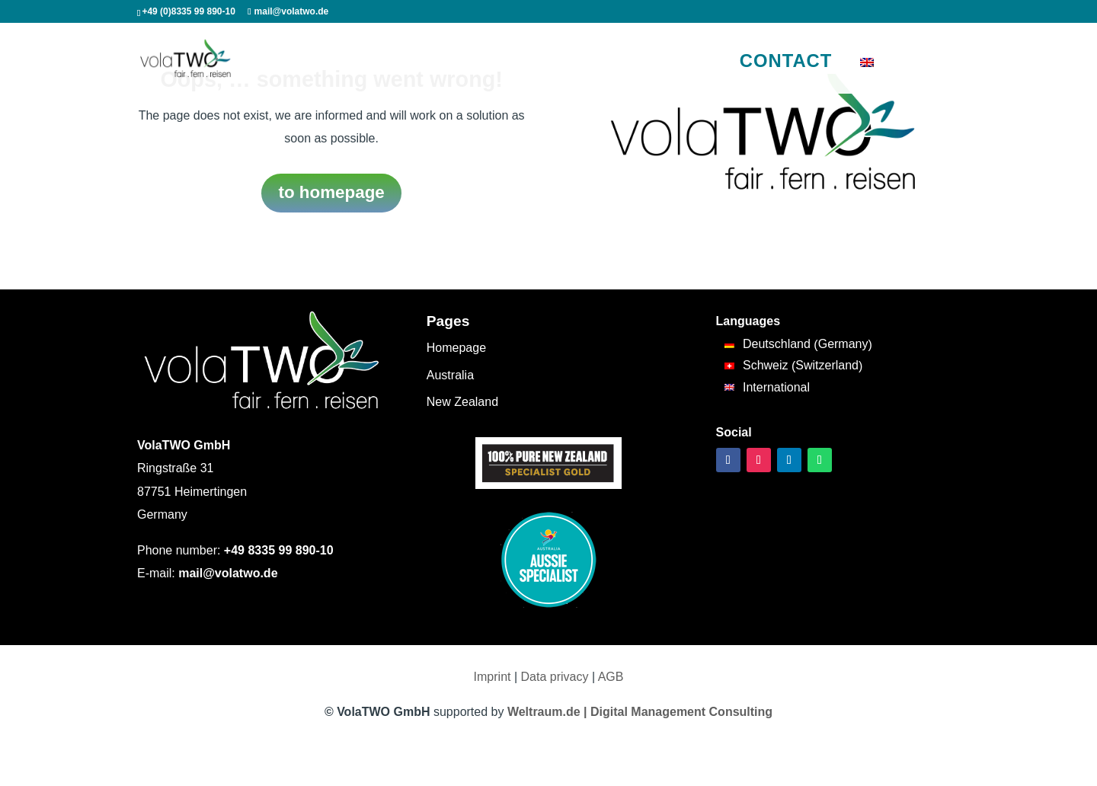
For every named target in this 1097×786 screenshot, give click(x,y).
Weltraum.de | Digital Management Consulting (639, 711)
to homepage (331, 192)
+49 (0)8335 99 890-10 (188, 11)
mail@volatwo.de (227, 573)
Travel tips (587, 63)
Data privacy (555, 676)
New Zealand (421, 63)
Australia (345, 63)
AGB (611, 676)
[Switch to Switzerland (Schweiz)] (798, 366)
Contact (786, 60)
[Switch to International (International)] (798, 387)
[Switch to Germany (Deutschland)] (798, 344)
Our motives (666, 63)
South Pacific (508, 63)
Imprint (492, 676)
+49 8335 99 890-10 (279, 550)
